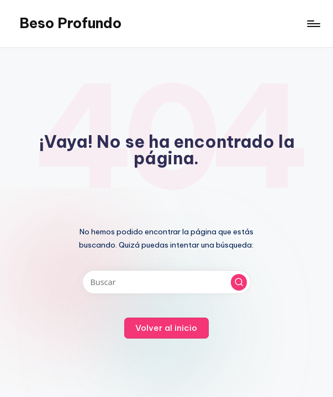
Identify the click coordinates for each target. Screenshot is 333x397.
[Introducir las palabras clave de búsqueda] (166, 282)
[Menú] (313, 23)
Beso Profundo (70, 23)
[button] (239, 282)
